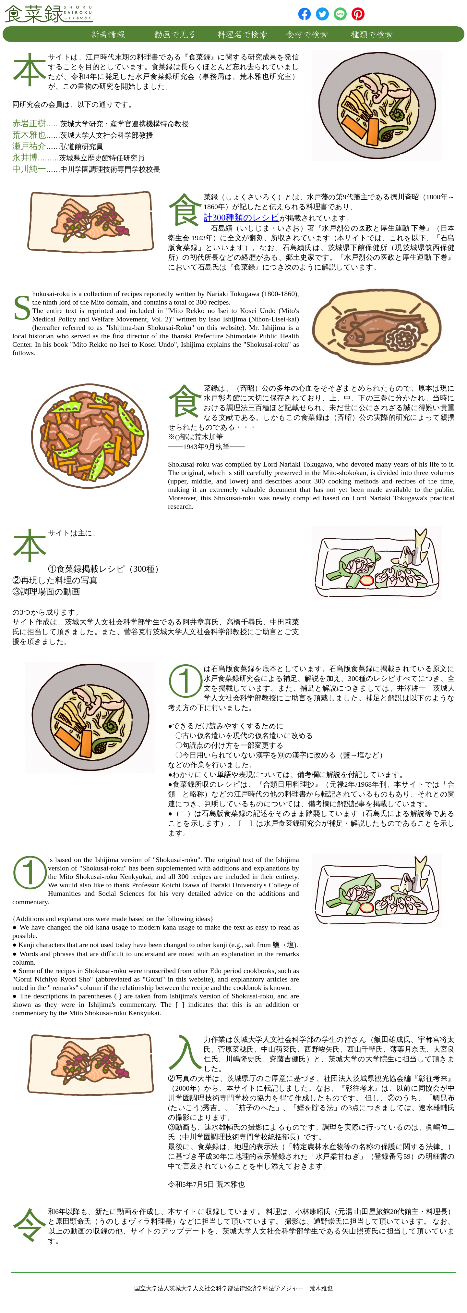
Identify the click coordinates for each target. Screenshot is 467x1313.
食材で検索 (307, 34)
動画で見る (175, 34)
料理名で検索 (242, 34)
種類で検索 (372, 34)
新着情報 (108, 34)
